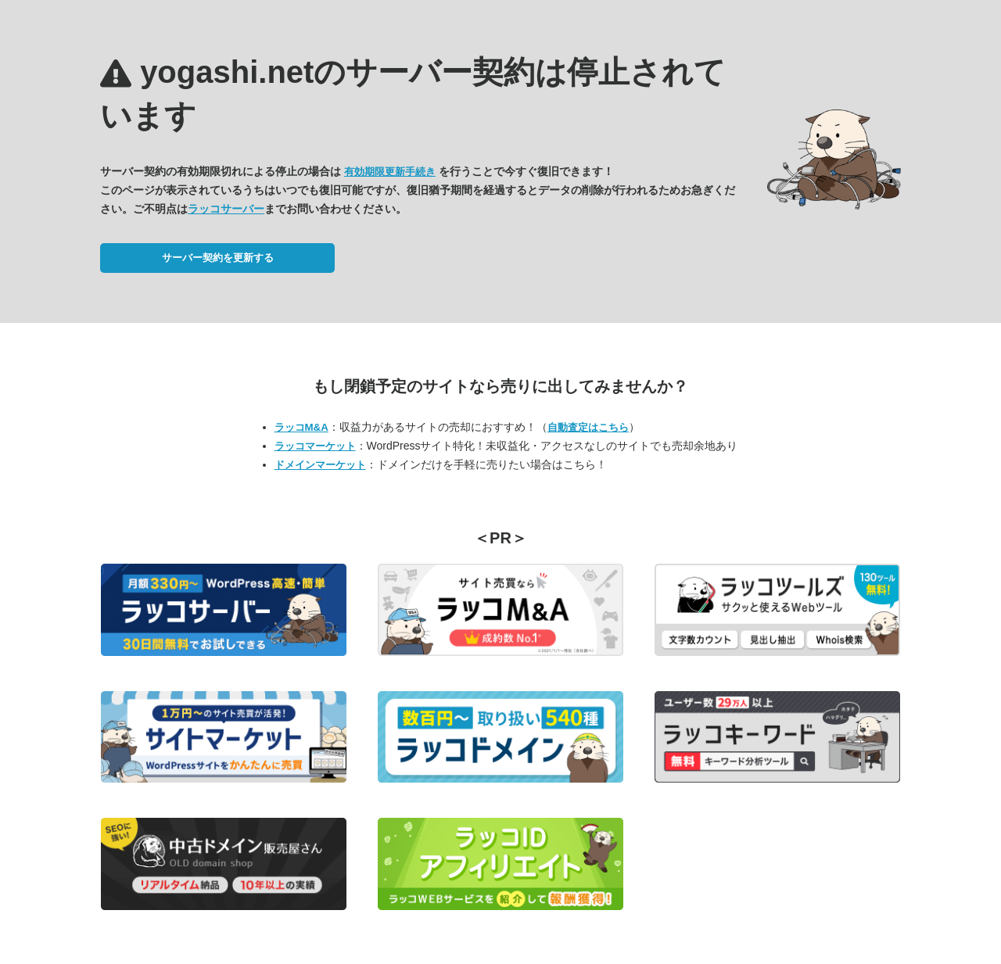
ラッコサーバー (226, 208)
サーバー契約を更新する (218, 257)
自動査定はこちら (588, 427)
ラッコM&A (301, 427)
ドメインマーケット (320, 465)
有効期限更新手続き (390, 171)
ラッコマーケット (315, 446)
